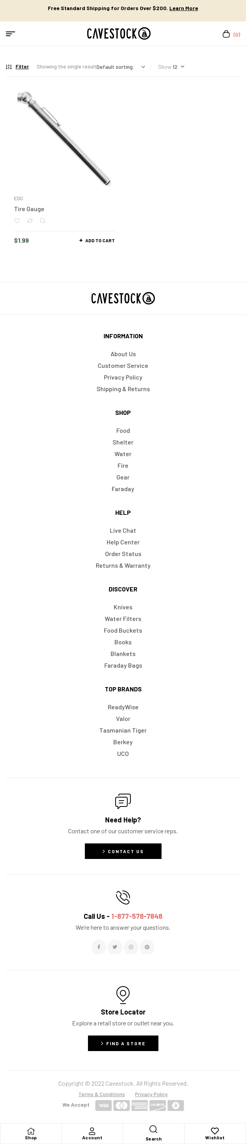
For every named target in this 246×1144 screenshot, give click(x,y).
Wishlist (215, 1137)
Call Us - (123, 916)
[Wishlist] (215, 1131)
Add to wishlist (16, 220)
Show (164, 66)
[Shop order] (121, 67)
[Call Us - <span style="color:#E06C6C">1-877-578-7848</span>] (123, 897)
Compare (29, 220)
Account (92, 1137)
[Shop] (31, 1131)
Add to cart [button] (100, 240)
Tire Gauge (29, 208)
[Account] (92, 1131)
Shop (31, 1137)
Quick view (42, 220)
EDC (18, 198)
